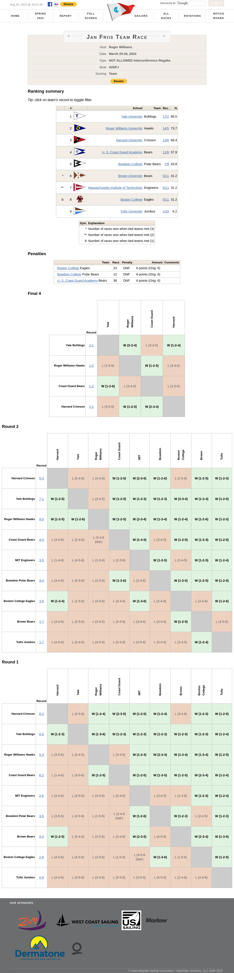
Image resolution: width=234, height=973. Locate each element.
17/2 (166, 116)
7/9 (166, 164)
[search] (182, 3)
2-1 (91, 345)
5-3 (41, 478)
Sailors (141, 16)
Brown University (130, 176)
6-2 (41, 714)
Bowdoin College (130, 164)
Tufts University (131, 211)
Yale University (131, 116)
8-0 (41, 519)
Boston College (132, 199)
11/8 (166, 152)
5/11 (166, 176)
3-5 (41, 560)
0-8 (41, 877)
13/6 (166, 140)
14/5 (166, 128)
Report (66, 16)
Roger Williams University (124, 128)
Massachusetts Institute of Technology (115, 188)
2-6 (41, 796)
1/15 (166, 211)
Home (15, 16)
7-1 (41, 499)
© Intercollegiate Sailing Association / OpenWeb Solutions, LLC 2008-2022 (175, 970)
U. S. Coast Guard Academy (122, 152)
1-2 (91, 365)
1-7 (41, 621)
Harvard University (129, 140)
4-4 (41, 540)
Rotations (192, 16)
